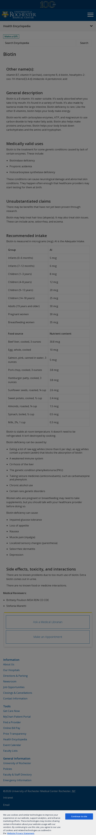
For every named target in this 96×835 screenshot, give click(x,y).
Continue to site (79, 816)
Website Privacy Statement (20, 833)
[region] (48, 822)
